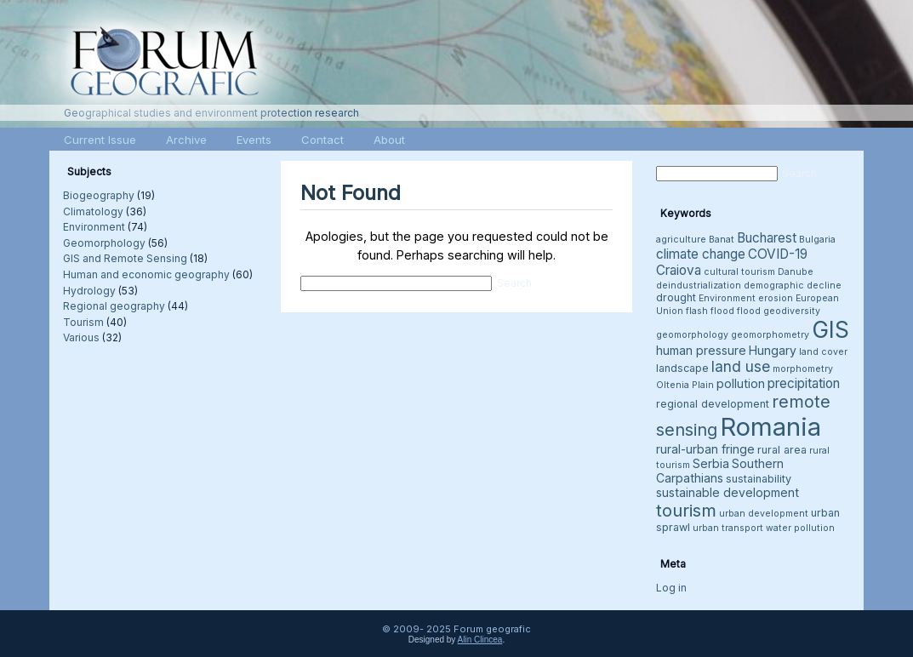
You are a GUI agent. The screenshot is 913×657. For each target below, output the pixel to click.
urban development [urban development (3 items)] (763, 513)
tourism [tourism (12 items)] (686, 510)
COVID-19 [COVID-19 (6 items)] (777, 254)
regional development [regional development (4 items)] (712, 403)
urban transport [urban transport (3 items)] (728, 528)
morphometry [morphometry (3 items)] (803, 368)
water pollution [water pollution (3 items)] (800, 528)
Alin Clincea (480, 639)
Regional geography (114, 306)
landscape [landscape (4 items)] (682, 368)
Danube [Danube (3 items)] (795, 271)
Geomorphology (104, 243)
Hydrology (89, 290)
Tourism (83, 322)
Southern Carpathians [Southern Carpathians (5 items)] (720, 470)
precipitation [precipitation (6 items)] (803, 383)
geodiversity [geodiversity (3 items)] (791, 311)
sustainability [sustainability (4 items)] (758, 478)
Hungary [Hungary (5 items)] (772, 350)
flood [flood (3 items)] (749, 311)
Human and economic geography (146, 274)
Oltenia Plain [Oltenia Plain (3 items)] (685, 385)
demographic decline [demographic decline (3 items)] (793, 285)
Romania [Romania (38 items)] (770, 427)
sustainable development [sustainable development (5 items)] (727, 492)
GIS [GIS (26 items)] (830, 330)
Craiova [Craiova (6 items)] (678, 270)
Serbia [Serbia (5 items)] (711, 463)
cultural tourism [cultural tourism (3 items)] (739, 271)
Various (81, 337)
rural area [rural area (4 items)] (782, 449)
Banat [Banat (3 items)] (721, 239)
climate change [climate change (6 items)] (700, 254)
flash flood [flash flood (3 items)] (710, 311)
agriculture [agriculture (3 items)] (681, 239)
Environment (94, 226)
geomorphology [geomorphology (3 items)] (692, 334)
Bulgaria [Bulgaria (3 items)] (817, 239)
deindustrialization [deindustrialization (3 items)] (698, 285)
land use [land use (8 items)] (740, 366)
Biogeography (98, 195)
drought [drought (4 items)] (676, 297)
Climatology (93, 211)
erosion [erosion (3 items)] (775, 298)
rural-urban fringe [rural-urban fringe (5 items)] (705, 449)
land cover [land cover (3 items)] (823, 351)
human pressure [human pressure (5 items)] (701, 350)
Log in (671, 587)
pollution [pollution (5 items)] (740, 383)
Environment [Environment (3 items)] (727, 298)
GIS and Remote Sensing (125, 258)
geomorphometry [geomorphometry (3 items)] (770, 334)
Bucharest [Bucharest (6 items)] (766, 238)
